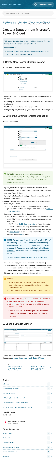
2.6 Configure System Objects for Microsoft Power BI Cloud (15, 367)
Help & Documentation (12, 4)
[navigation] (28, 384)
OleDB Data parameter (27, 224)
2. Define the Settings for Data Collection (25, 116)
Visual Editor (14, 232)
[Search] (28, 13)
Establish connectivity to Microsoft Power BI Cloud (25, 51)
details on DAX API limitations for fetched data (30, 257)
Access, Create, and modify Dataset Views (28, 358)
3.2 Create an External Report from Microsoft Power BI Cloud (38, 367)
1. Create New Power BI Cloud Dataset (24, 62)
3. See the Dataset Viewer (17, 324)
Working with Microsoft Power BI (39, 22)
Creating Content (10, 24)
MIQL (22, 234)
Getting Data (23, 22)
